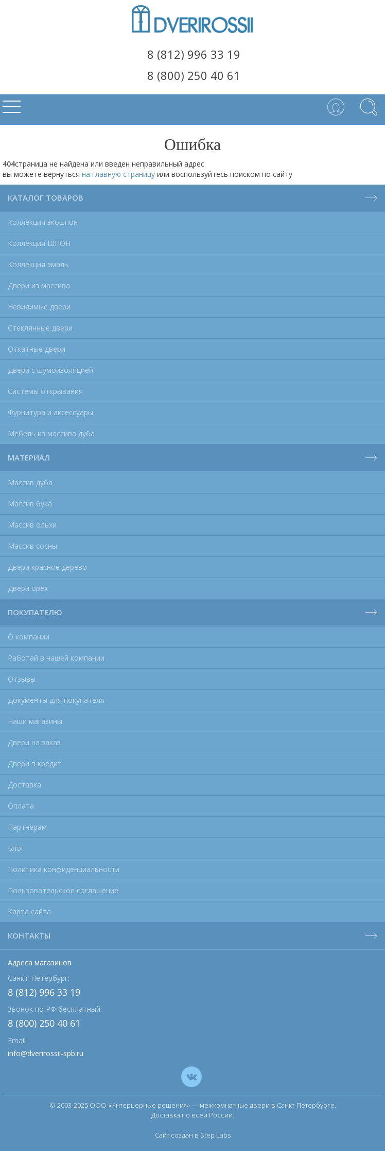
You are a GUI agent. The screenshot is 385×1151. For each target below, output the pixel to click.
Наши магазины (35, 721)
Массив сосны (32, 546)
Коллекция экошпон (43, 222)
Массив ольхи (32, 525)
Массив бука (30, 503)
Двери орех (28, 588)
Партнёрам (27, 827)
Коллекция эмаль (38, 264)
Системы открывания (45, 391)
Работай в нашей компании (56, 658)
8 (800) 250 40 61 (193, 75)
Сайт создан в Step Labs (193, 1135)
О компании (28, 637)
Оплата (21, 806)
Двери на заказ (34, 742)
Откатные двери (36, 349)
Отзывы (22, 679)
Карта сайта (29, 911)
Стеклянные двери (40, 328)
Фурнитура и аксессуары (50, 412)
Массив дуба (30, 482)
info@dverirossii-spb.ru (45, 1053)
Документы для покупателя (56, 700)
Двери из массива (39, 285)
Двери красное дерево (47, 567)
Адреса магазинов (40, 962)
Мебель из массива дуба (51, 433)
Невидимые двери (39, 306)
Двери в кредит (35, 763)
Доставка (24, 785)
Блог (16, 848)
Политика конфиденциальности (63, 869)
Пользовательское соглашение (63, 890)
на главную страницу (118, 174)
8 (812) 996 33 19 (193, 54)
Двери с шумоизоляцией (50, 370)
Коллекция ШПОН (39, 243)
